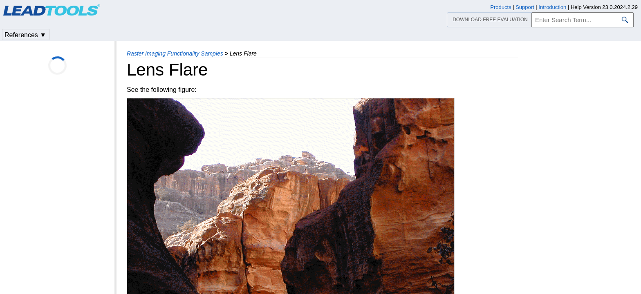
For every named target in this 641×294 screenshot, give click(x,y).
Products (500, 7)
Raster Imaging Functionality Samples (175, 53)
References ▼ (25, 34)
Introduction (552, 7)
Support (524, 7)
